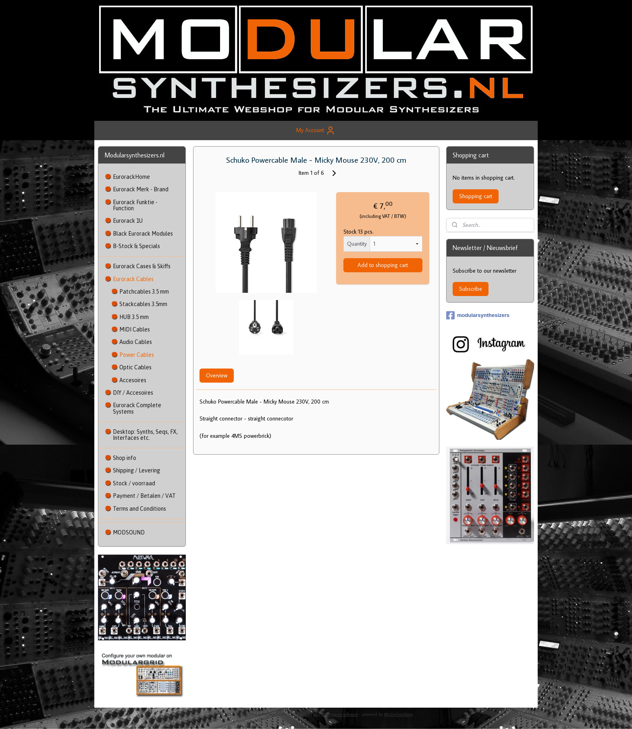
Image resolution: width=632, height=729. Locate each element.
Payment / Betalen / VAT (144, 496)
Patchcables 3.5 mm (144, 291)
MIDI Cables (134, 329)
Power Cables (136, 355)
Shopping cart (475, 196)
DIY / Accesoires (133, 392)
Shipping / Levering (136, 470)
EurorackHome (131, 177)
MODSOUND (129, 532)
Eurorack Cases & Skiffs (141, 266)
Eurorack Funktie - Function (135, 205)
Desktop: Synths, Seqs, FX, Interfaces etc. (145, 435)
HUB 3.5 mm (134, 317)
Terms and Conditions (139, 508)
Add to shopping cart (383, 265)
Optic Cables (135, 367)
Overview (216, 375)
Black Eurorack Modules (143, 233)
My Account (315, 130)
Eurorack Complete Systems (137, 408)
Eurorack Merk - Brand (140, 189)
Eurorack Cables (133, 279)
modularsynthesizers (477, 315)
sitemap (302, 714)
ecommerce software (340, 714)
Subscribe (470, 288)
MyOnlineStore (398, 714)
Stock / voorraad (134, 483)
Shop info (124, 458)
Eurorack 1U (128, 220)
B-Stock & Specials (136, 246)
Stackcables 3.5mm (143, 304)
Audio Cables (135, 342)
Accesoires (132, 380)
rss (315, 714)
